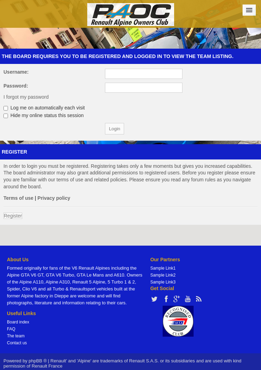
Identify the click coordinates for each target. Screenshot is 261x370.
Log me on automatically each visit (44, 107)
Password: (15, 86)
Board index (18, 322)
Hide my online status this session (43, 115)
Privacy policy (54, 198)
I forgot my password (26, 97)
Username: (15, 72)
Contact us (17, 342)
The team (16, 336)
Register (13, 216)
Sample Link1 (163, 268)
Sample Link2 (163, 275)
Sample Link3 (163, 282)
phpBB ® (37, 360)
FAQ (11, 329)
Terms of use (18, 198)
